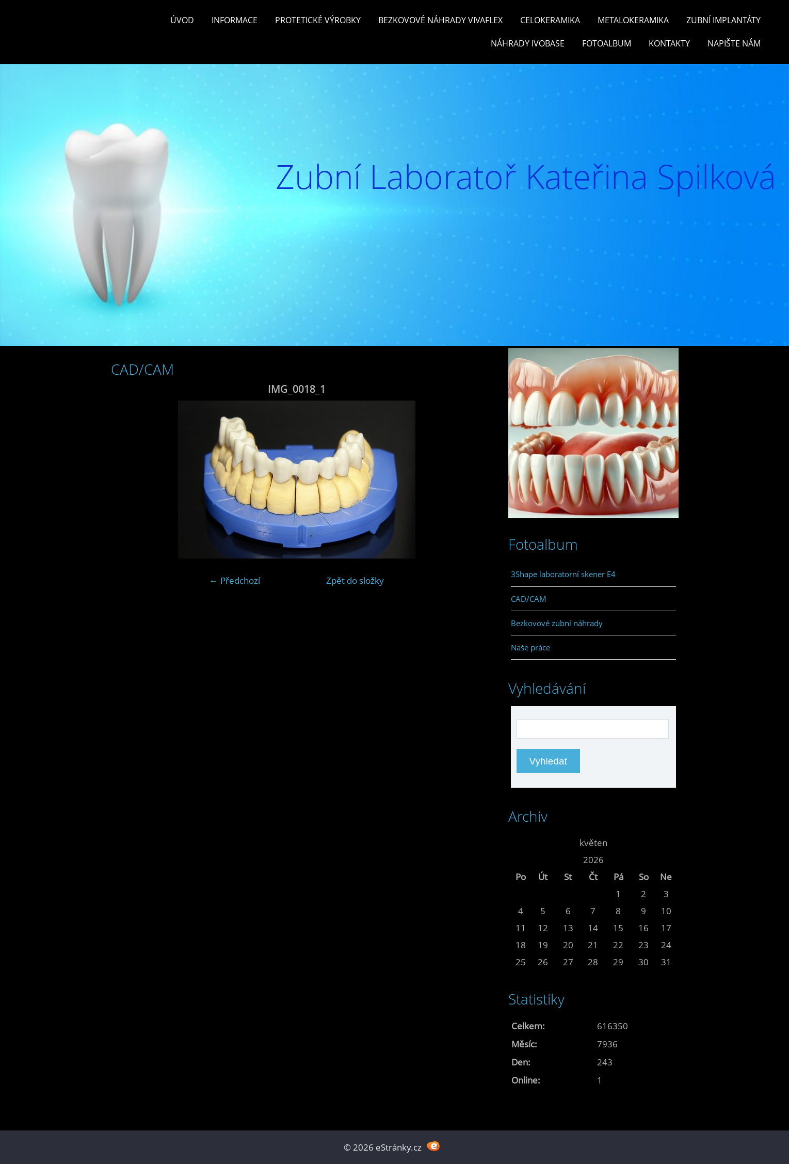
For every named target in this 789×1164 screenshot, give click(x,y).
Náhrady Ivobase (528, 43)
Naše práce (530, 647)
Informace (234, 20)
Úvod (182, 20)
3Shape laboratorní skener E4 (563, 574)
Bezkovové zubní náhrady (557, 623)
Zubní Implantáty (723, 20)
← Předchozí (235, 580)
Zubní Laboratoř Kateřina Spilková (526, 176)
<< (521, 843)
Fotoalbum (606, 43)
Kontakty (669, 43)
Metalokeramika (633, 20)
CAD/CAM (528, 599)
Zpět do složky (355, 580)
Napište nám (734, 43)
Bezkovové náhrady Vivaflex (440, 20)
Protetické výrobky (318, 20)
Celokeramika (550, 20)
